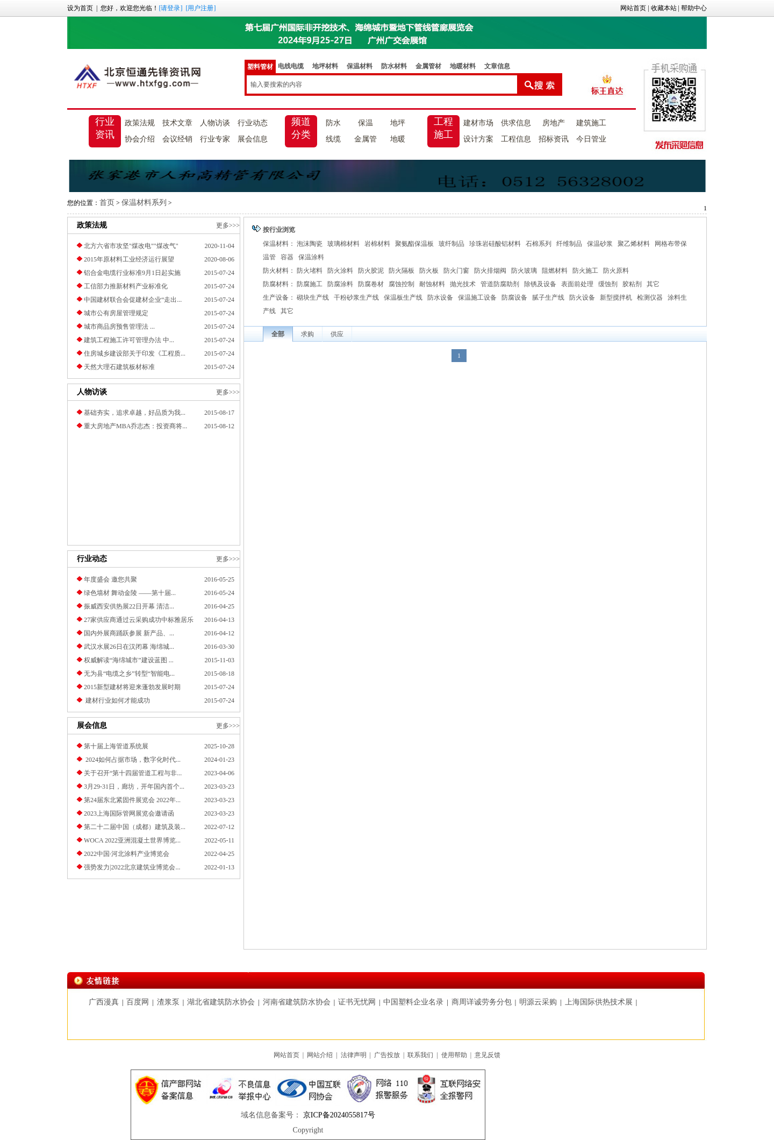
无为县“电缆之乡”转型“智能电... (129, 673)
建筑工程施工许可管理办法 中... (129, 340)
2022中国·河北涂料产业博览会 (126, 854)
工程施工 (443, 128)
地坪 (397, 123)
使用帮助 (454, 1055)
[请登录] (170, 8)
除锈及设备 (540, 284)
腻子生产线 (548, 297)
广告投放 (387, 1055)
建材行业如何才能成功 (117, 700)
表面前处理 (577, 284)
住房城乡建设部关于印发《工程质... (134, 353)
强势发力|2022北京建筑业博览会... (132, 867)
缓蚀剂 (608, 284)
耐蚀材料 (432, 284)
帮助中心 (694, 8)
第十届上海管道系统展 (116, 746)
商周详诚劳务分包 (482, 1002)
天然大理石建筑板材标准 (119, 367)
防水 (333, 123)
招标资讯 (554, 139)
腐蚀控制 (401, 284)
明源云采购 (538, 1002)
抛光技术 (463, 284)
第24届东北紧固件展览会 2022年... (132, 800)
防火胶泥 (371, 270)
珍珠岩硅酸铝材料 (495, 243)
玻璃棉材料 (343, 243)
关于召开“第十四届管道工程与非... (133, 773)
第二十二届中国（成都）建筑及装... (134, 827)
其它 (653, 284)
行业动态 (253, 123)
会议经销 (177, 139)
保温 (365, 123)
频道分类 (301, 128)
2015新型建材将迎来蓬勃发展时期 (132, 687)
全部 (277, 334)
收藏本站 (664, 8)
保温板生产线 (403, 297)
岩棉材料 (377, 243)
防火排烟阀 (490, 270)
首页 (106, 203)
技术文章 (177, 123)
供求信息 (516, 123)
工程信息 (516, 139)
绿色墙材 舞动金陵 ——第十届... (130, 593)
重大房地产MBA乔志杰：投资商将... (135, 426)
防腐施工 (309, 284)
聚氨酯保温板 (414, 243)
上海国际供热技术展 (599, 1002)
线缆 (333, 139)
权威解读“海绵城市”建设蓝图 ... (129, 660)
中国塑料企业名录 (413, 1002)
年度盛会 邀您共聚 (110, 579)
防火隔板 (401, 270)
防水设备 (440, 297)
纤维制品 (569, 243)
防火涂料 (340, 270)
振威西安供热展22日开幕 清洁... (129, 606)
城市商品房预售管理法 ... (119, 326)
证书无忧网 (357, 1002)
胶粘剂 (632, 284)
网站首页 (633, 8)
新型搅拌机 (616, 297)
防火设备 (582, 297)
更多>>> (228, 225)
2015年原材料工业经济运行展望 (129, 259)
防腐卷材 (371, 284)
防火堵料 (309, 270)
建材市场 (478, 123)
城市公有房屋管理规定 (116, 313)
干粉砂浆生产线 (356, 297)
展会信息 (253, 139)
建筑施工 (591, 123)
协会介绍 (140, 139)
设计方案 (478, 139)
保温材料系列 (144, 203)
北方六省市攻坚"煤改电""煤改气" (131, 246)
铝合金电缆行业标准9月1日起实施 (132, 273)
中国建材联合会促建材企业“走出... (133, 299)
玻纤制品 (451, 243)
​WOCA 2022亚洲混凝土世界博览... (132, 840)
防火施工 (585, 270)
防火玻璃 (524, 270)
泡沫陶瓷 (309, 243)
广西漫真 (104, 1002)
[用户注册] (200, 8)
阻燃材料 (555, 270)
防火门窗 (456, 270)
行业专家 (215, 139)
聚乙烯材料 (634, 243)
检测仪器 (650, 297)
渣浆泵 (168, 1002)
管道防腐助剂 (500, 284)
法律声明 (354, 1055)
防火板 (429, 270)
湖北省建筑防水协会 (221, 1002)
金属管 (365, 139)
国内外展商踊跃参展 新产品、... (129, 633)
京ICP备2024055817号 (338, 1115)
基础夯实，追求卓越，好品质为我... (134, 412)
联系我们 (420, 1055)
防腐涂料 (340, 284)
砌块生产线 (313, 297)
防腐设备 (514, 297)
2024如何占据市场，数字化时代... (132, 759)
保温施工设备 (477, 297)
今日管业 (591, 139)
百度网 (137, 1002)
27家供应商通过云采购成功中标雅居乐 (139, 620)
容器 (287, 257)
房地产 (553, 123)
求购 (307, 334)
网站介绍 (320, 1055)
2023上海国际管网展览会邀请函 (129, 813)
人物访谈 (215, 123)
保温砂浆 (600, 243)
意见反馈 (487, 1055)
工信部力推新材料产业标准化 (126, 286)
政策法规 (140, 123)
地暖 (397, 139)
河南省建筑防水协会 (297, 1002)
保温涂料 (311, 257)
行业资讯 (104, 128)
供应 (337, 334)
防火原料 (616, 270)
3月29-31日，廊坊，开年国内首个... (134, 786)
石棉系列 (538, 243)
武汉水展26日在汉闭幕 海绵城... (129, 646)
